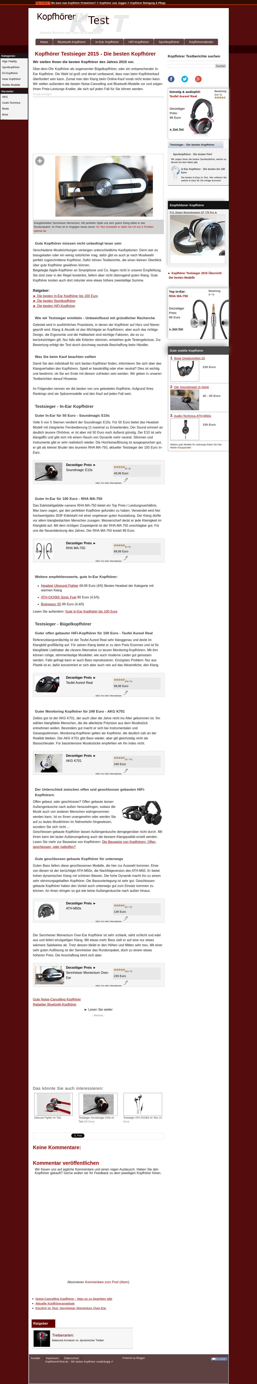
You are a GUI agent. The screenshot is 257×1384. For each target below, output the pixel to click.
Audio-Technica (11, 102)
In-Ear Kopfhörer (107, 42)
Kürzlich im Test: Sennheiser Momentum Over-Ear (71, 1308)
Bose (5, 114)
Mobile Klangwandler (180, 447)
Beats (5, 108)
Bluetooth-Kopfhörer (72, 42)
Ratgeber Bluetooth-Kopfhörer (54, 1004)
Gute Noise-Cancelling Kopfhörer (57, 999)
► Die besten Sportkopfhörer (54, 301)
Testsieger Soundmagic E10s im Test (98, 1108)
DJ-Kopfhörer (10, 73)
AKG (5, 96)
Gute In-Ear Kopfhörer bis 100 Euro (91, 611)
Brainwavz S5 (51, 604)
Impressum (52, 1358)
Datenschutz (71, 1358)
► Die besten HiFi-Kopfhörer (54, 306)
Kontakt (35, 1358)
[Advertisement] (99, 125)
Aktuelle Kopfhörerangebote (55, 1303)
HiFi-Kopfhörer (138, 42)
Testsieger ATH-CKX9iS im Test (142, 1108)
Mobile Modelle (11, 84)
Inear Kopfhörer (11, 79)
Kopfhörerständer (201, 42)
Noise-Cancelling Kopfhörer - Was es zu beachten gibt (74, 1298)
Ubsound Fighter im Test (53, 1106)
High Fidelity (9, 61)
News (44, 42)
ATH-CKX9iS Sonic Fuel (58, 597)
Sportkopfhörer (169, 42)
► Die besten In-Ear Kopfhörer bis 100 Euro (65, 296)
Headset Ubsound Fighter (59, 585)
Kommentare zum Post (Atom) (107, 1282)
